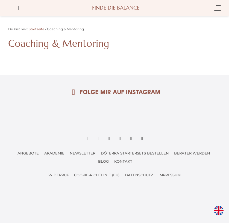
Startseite (36, 29)
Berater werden (192, 153)
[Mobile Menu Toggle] (217, 7)
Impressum (170, 175)
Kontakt (123, 161)
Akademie (54, 153)
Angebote (28, 153)
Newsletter (82, 153)
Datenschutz (139, 175)
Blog (103, 161)
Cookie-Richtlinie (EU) (96, 175)
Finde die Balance (115, 8)
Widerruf (58, 175)
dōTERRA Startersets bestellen (135, 153)
